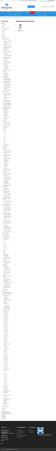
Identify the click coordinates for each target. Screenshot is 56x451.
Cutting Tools (6, 154)
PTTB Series (6, 334)
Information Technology (6, 297)
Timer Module (5, 389)
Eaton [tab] (3, 31)
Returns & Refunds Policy (21, 435)
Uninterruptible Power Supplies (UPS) (7, 392)
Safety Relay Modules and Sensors (7, 280)
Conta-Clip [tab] (4, 29)
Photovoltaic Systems (6, 303)
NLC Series (5, 211)
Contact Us (50, 12)
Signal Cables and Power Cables (7, 58)
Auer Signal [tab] (4, 25)
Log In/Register (44, 6)
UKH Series (6, 353)
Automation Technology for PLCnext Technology (7, 227)
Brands (6, 17)
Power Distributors (6, 236)
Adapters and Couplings (6, 112)
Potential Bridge (6, 234)
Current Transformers (6, 127)
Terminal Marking (7, 195)
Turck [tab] (3, 410)
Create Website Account (42, 15)
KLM (4, 371)
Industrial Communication (6, 172)
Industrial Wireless (7, 179)
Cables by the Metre (7, 52)
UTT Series (6, 366)
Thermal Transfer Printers (7, 259)
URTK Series (6, 358)
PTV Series (6, 337)
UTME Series (6, 364)
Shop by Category (18, 12)
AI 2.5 (5, 139)
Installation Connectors (6, 68)
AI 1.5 (4, 136)
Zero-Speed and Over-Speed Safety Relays (7, 287)
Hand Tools (5, 149)
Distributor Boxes (7, 116)
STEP (4, 246)
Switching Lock (5, 311)
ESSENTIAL (5, 239)
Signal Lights (6, 188)
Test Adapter (5, 386)
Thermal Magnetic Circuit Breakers (7, 101)
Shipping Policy (20, 430)
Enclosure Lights (7, 84)
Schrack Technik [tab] (5, 405)
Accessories (6, 314)
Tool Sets (5, 166)
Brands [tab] (2, 23)
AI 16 (4, 137)
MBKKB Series (6, 321)
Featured (26, 12)
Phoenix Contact (11, 17)
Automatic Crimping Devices (7, 42)
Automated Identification (6, 255)
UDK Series (6, 346)
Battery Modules (7, 395)
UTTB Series (6, 368)
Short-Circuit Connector (5, 290)
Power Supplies (6, 305)
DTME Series (6, 319)
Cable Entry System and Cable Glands (7, 79)
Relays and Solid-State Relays (7, 276)
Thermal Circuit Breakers (7, 98)
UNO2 (5, 251)
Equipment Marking (7, 194)
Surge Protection (6, 295)
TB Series (5, 342)
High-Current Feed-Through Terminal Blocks (7, 217)
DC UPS (5, 397)
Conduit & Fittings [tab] (5, 411)
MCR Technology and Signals (8, 300)
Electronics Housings (7, 121)
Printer (4, 252)
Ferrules (4, 129)
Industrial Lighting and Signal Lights (7, 186)
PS (4, 242)
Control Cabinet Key (7, 150)
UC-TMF (5, 374)
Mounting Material (7, 85)
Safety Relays (6, 284)
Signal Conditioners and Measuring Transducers (7, 293)
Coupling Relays (7, 278)
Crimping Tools (6, 152)
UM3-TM (5, 384)
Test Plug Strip (5, 387)
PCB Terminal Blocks (7, 221)
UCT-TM (5, 378)
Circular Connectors (7, 61)
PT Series (5, 327)
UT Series (5, 361)
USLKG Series (6, 359)
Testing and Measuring (6, 164)
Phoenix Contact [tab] (5, 38)
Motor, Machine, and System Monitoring (7, 205)
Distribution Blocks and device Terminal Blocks (7, 104)
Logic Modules (6, 267)
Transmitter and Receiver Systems (7, 307)
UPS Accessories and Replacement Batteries (7, 400)
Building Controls (7, 229)
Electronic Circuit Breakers (7, 95)
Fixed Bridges (5, 145)
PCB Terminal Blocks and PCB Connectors (7, 214)
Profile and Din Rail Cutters (7, 156)
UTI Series (5, 363)
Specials (32, 12)
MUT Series (6, 326)
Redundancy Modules (7, 261)
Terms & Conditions (20, 432)
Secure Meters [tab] (5, 407)
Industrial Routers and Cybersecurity (7, 178)
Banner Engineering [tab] (5, 28)
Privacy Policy (19, 433)
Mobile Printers (6, 257)
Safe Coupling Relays (8, 282)
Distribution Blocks (7, 106)
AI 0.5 (5, 131)
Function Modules (7, 207)
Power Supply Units (6, 237)
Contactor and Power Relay (7, 71)
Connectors (5, 60)
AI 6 (4, 142)
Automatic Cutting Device (7, 45)
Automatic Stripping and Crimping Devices (7, 48)
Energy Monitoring (6, 125)
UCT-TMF (5, 379)
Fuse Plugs (5, 147)
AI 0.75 (5, 132)
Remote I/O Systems (8, 231)
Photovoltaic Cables (7, 55)
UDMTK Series (6, 348)
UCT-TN (5, 381)
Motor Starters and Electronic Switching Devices (6, 198)
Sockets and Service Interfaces (7, 88)
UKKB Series (6, 356)
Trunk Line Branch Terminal (7, 345)
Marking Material (6, 189)
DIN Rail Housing (7, 123)
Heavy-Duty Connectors (6, 65)
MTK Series (6, 324)
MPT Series (6, 322)
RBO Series (6, 339)
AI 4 (4, 141)
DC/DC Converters (6, 90)
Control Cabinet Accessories (6, 76)
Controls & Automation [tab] (6, 413)
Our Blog (44, 12)
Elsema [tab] (3, 33)
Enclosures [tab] (3, 415)
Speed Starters (6, 202)
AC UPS (5, 393)
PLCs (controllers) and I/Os (7, 224)
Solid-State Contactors (6, 74)
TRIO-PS (5, 247)
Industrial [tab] (3, 418)
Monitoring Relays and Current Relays (7, 209)
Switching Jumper (6, 309)
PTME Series (6, 330)
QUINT (5, 244)
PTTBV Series (6, 335)
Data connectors (7, 63)
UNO (4, 249)
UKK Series (5, 355)
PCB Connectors (7, 219)
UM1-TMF (5, 382)
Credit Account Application (15, 15)
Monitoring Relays (7, 269)
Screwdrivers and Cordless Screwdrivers (7, 159)
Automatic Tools (6, 39)
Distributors (6, 118)
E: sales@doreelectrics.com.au (7, 433)
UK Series (5, 351)
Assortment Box (7, 144)
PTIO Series (6, 329)
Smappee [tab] (4, 408)
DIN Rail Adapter (6, 91)
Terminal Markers (6, 369)
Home (3, 12)
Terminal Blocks (6, 312)
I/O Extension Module (7, 170)
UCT (4, 376)
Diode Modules (6, 263)
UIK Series (5, 350)
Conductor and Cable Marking (7, 192)
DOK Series (6, 317)
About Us (38, 12)
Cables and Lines (6, 50)
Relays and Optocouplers (5, 265)
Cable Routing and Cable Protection (7, 82)
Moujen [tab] (3, 36)
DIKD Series (6, 316)
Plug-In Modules (6, 232)
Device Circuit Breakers (7, 93)
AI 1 (4, 134)
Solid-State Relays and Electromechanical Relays (7, 272)
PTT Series (6, 332)
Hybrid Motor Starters (8, 201)
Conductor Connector (6, 115)
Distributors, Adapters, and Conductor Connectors (7, 108)
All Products (9, 12)
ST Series (5, 340)
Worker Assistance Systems (6, 403)
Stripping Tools (6, 162)
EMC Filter (5, 120)
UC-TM (5, 373)
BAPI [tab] (3, 26)
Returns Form (19, 437)
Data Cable (6, 54)
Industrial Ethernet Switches (7, 175)
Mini (4, 241)
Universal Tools (6, 168)
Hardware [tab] (3, 416)
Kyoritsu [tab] (3, 34)
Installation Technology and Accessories (7, 182)
